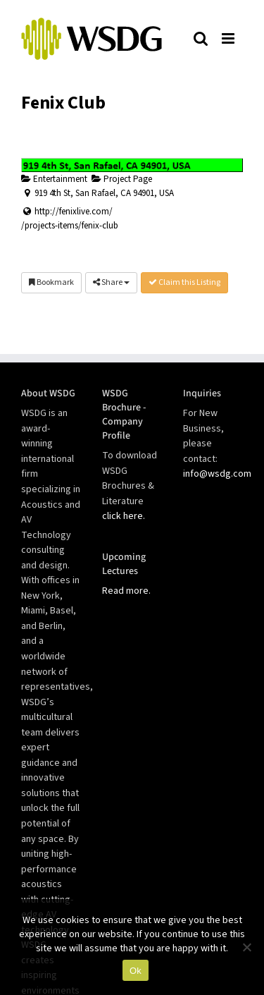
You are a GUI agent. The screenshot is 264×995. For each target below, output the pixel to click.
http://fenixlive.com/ (73, 211)
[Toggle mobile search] (201, 38)
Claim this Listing (184, 282)
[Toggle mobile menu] (229, 38)
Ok (136, 970)
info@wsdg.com (217, 474)
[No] (246, 947)
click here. (123, 516)
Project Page (122, 179)
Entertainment (54, 179)
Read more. (126, 591)
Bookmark (51, 282)
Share (111, 282)
